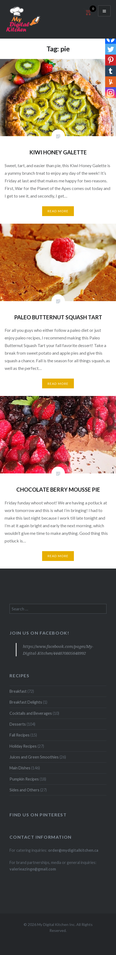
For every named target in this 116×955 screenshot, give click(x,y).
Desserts (18, 724)
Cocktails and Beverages (31, 713)
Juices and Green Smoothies (34, 757)
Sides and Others (24, 790)
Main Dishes (20, 768)
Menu (104, 10)
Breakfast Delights (26, 702)
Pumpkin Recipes (24, 779)
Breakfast (18, 691)
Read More (58, 211)
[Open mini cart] (87, 15)
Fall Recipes (20, 735)
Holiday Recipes (23, 746)
